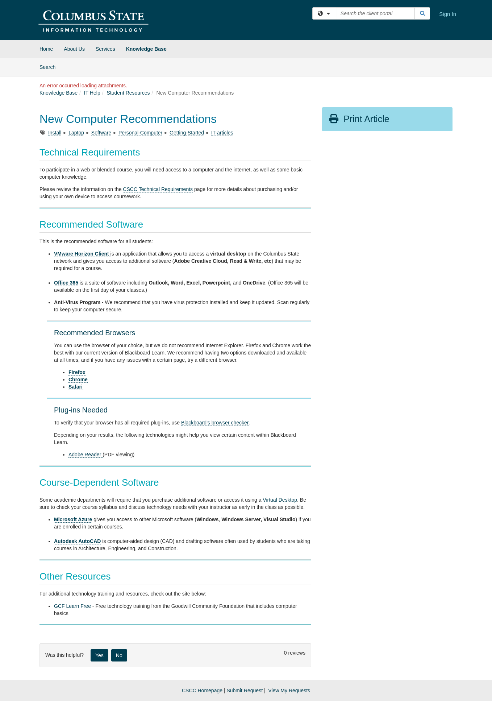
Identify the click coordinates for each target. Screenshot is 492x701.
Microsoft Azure (73, 519)
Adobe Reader (85, 454)
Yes (99, 655)
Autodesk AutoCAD (77, 541)
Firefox (77, 372)
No (119, 655)
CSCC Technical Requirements (158, 189)
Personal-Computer (140, 133)
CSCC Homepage (202, 690)
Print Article (358, 119)
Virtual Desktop (280, 500)
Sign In (447, 14)
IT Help (92, 93)
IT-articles (222, 133)
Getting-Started (187, 133)
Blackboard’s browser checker (215, 423)
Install (55, 133)
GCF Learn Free (72, 606)
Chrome (78, 379)
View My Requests (289, 690)
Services (105, 49)
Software (101, 133)
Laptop (76, 133)
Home (46, 49)
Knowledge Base (146, 49)
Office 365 (66, 283)
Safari (75, 387)
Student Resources (128, 93)
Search (50, 66)
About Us (74, 49)
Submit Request (244, 690)
